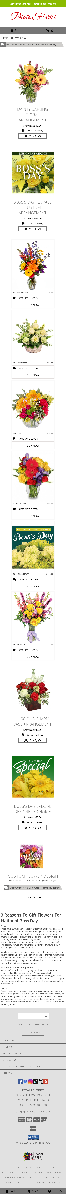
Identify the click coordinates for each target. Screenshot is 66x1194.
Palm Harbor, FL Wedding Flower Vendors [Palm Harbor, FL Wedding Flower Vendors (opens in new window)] (40, 1172)
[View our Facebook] (20, 1083)
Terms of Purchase (33, 1182)
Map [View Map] (33, 1191)
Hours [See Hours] (55, 1191)
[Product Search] (33, 1016)
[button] (33, 1137)
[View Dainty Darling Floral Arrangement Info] (33, 79)
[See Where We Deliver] (33, 1032)
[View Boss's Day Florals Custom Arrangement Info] (33, 172)
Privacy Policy (12, 1182)
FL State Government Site (48, 1177)
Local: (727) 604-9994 (33, 1105)
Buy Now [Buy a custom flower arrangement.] (33, 896)
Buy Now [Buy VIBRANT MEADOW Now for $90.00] (33, 305)
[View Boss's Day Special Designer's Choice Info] (33, 776)
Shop (16, 30)
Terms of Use (54, 1182)
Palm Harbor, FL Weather (17, 1177)
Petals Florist (33, 17)
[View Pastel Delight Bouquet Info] (33, 617)
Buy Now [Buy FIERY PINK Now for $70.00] (33, 445)
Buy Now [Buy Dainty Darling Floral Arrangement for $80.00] (32, 136)
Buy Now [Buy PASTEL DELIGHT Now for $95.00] (33, 657)
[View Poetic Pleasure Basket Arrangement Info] (33, 336)
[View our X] (40, 1083)
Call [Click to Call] (11, 1191)
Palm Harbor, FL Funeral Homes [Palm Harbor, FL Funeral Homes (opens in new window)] (23, 1167)
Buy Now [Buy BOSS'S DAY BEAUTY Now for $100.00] (33, 586)
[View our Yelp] (45, 1083)
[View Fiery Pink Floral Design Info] (33, 406)
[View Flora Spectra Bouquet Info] (33, 476)
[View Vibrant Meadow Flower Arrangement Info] (33, 265)
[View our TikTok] (35, 1083)
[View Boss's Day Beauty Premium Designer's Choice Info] (33, 547)
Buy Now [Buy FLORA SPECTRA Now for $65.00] (33, 516)
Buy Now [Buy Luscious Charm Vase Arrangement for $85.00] (32, 740)
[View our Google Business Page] (25, 1083)
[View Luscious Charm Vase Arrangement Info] (33, 689)
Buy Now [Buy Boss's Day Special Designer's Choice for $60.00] (32, 827)
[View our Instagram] (30, 1083)
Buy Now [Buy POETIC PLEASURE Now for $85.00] (33, 375)
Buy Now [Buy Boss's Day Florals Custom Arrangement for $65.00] (32, 229)
